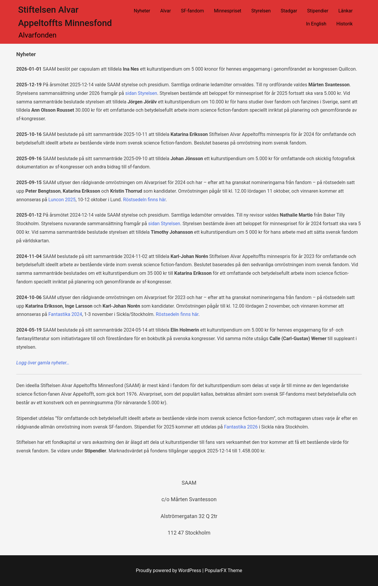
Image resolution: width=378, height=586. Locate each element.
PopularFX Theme (223, 570)
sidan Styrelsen (141, 93)
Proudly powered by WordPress (169, 570)
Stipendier (317, 11)
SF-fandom (192, 11)
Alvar (165, 11)
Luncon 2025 (62, 199)
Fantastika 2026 (241, 427)
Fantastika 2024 (65, 314)
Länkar (345, 11)
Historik (344, 24)
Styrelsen (261, 11)
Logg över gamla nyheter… (42, 363)
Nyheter (142, 11)
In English (316, 24)
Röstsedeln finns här (144, 199)
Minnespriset (228, 11)
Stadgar (289, 11)
